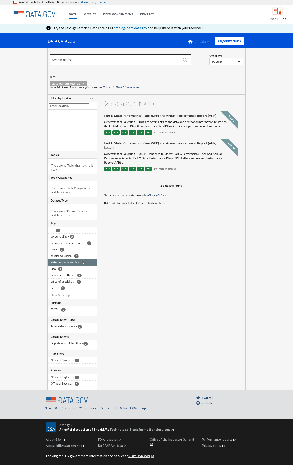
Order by (215, 55)
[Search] (185, 60)
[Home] (34, 14)
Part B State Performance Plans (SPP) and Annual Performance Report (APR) (160, 116)
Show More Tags (60, 295)
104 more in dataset (165, 168)
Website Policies (88, 408)
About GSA (53, 439)
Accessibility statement (63, 445)
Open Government (65, 408)
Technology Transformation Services (140, 429)
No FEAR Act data (110, 445)
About (48, 408)
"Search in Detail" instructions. (121, 87)
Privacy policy (211, 445)
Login (144, 408)
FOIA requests (108, 439)
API (149, 195)
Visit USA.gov (139, 456)
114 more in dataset (165, 132)
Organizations (229, 41)
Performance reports (217, 439)
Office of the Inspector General (172, 439)
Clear (91, 98)
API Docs (161, 195)
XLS (108, 132)
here (161, 203)
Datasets (205, 41)
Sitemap (105, 408)
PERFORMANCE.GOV (125, 408)
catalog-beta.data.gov (130, 28)
